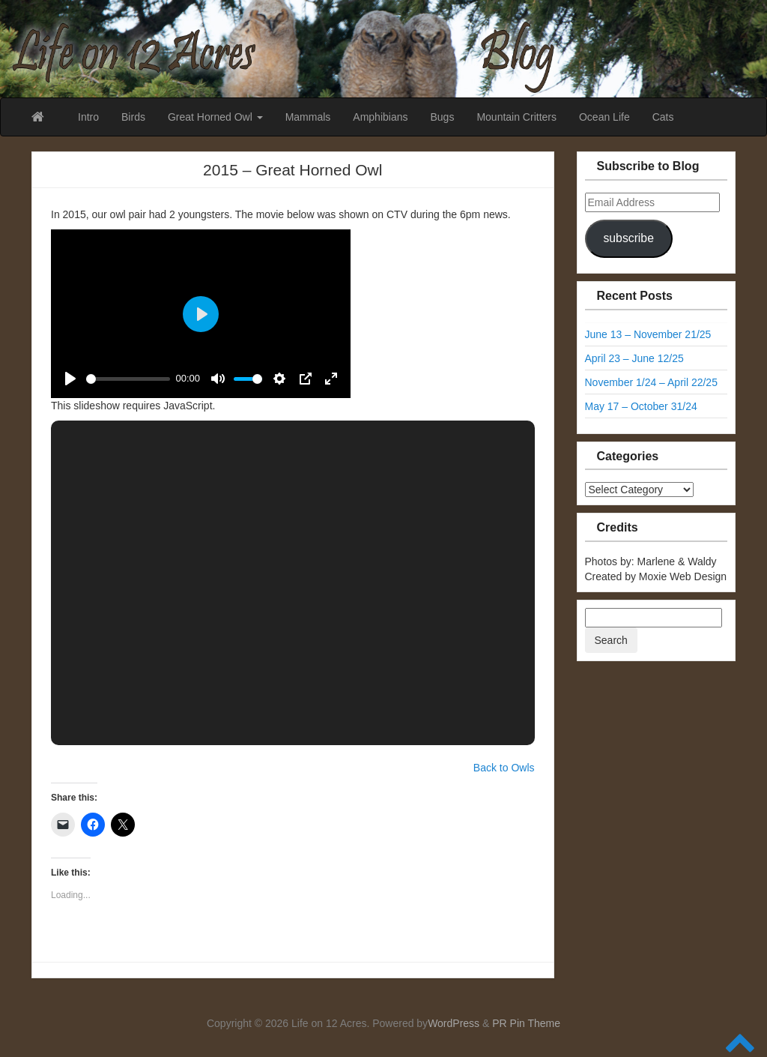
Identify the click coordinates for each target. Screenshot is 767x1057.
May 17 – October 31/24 (641, 406)
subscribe (628, 238)
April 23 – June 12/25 (634, 358)
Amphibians (380, 117)
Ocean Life (604, 117)
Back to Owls (504, 768)
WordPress (453, 1023)
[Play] (70, 379)
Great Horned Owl (215, 117)
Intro (88, 117)
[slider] (128, 379)
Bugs (442, 117)
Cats (663, 117)
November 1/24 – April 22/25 (651, 382)
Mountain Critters (516, 117)
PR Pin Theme (526, 1023)
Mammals (308, 117)
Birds (133, 117)
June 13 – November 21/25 (648, 334)
